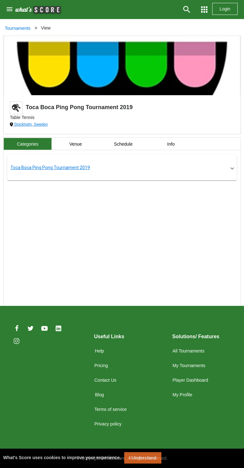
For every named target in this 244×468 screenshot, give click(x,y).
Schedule (123, 144)
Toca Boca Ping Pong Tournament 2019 (50, 167)
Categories (27, 144)
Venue (75, 144)
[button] (122, 167)
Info (170, 144)
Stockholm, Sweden (30, 124)
